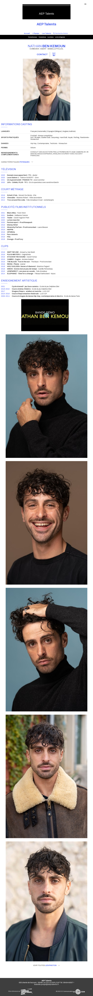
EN (85, 4)
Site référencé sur (20, 991)
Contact (42, 54)
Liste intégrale (60, 37)
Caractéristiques (17, 162)
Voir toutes (46, 965)
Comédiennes (32, 37)
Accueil (27, 33)
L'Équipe (36, 33)
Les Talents (46, 33)
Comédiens (42, 37)
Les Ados (50, 37)
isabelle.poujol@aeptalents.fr (46, 984)
